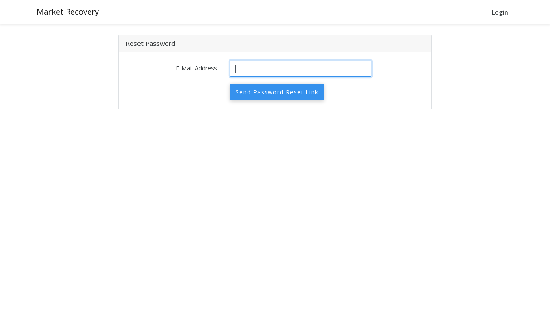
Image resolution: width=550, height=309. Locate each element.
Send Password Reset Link (276, 92)
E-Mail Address (196, 68)
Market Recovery (68, 11)
